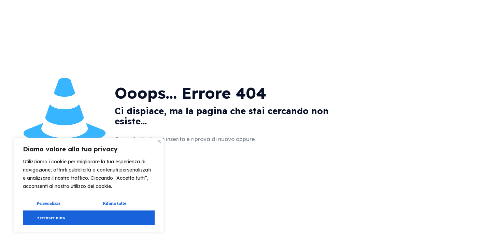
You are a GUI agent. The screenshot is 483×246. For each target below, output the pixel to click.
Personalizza (48, 203)
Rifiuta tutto (114, 203)
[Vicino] (159, 141)
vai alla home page (294, 139)
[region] (89, 185)
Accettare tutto (51, 217)
